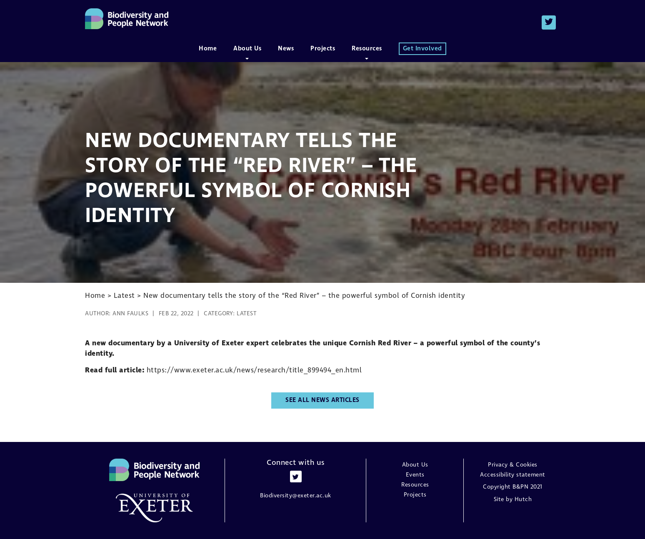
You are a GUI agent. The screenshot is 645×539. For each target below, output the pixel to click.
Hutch (523, 499)
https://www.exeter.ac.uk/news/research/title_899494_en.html (254, 370)
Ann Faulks (130, 313)
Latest (246, 313)
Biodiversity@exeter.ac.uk (295, 495)
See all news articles (322, 400)
